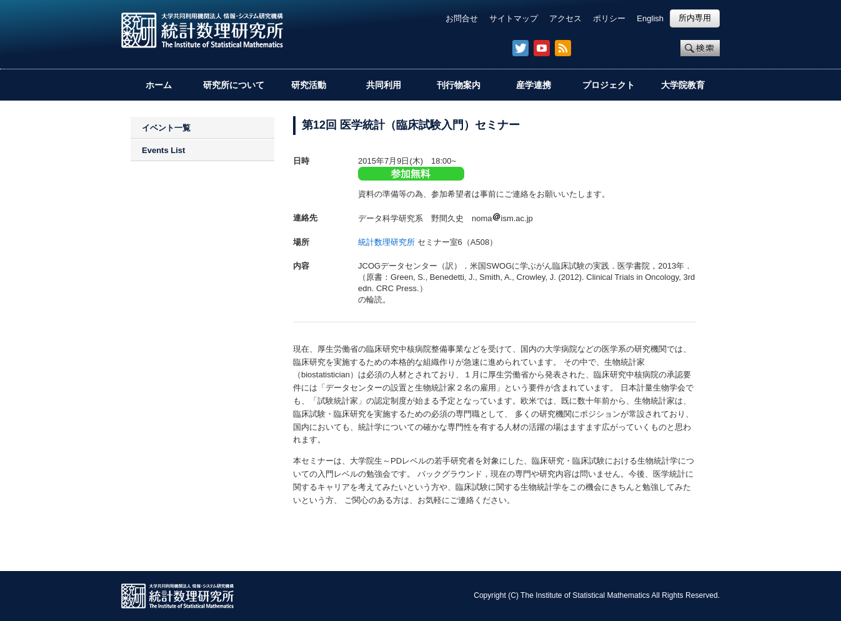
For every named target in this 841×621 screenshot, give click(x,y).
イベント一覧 (166, 127)
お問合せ (461, 18)
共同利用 (383, 85)
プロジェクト (608, 85)
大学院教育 (683, 85)
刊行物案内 (458, 85)
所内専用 (695, 17)
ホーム (159, 85)
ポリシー (609, 18)
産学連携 (533, 85)
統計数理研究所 (386, 242)
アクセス (565, 18)
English (650, 18)
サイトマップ (513, 18)
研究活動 (308, 85)
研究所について (233, 85)
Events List (163, 150)
